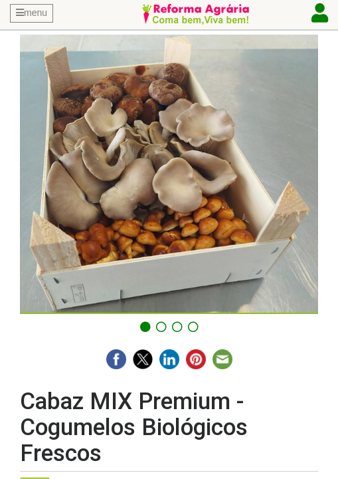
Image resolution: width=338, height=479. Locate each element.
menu (31, 12)
